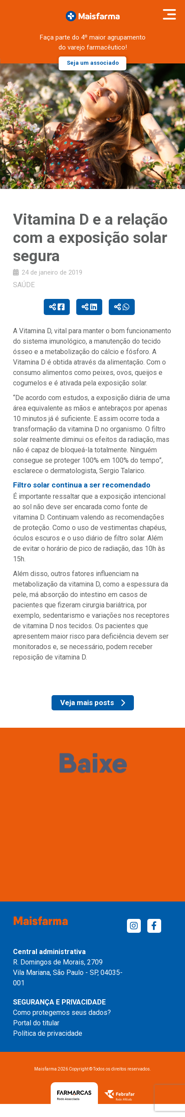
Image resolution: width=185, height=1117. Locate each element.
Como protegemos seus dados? (62, 1012)
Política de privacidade (47, 1033)
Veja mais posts (92, 702)
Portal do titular (36, 1023)
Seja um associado (93, 63)
